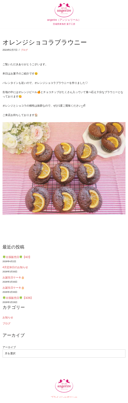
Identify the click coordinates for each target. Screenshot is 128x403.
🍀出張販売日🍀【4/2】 (17, 257)
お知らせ (7, 317)
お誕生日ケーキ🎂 (13, 277)
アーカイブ (9, 347)
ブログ (24, 50)
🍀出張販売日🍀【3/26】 (17, 298)
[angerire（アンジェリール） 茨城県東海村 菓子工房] (64, 14)
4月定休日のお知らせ (15, 267)
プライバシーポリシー (64, 397)
